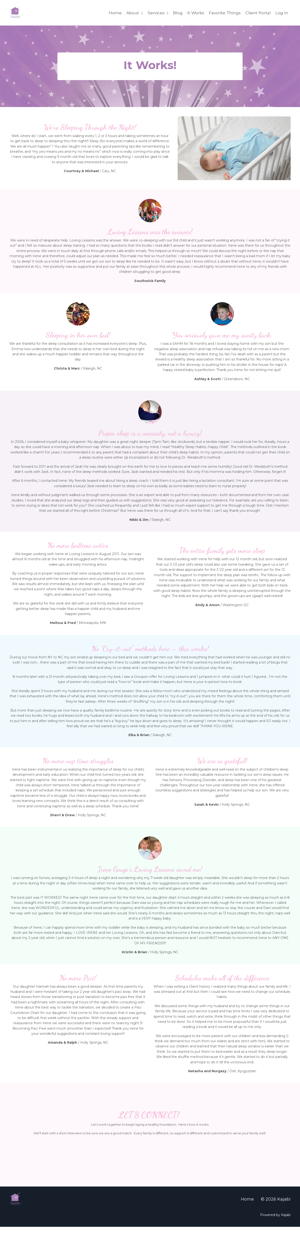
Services (155, 12)
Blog (175, 12)
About (131, 12)
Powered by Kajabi (275, 1223)
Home (112, 12)
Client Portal (257, 12)
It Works (193, 12)
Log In (281, 12)
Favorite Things (223, 12)
